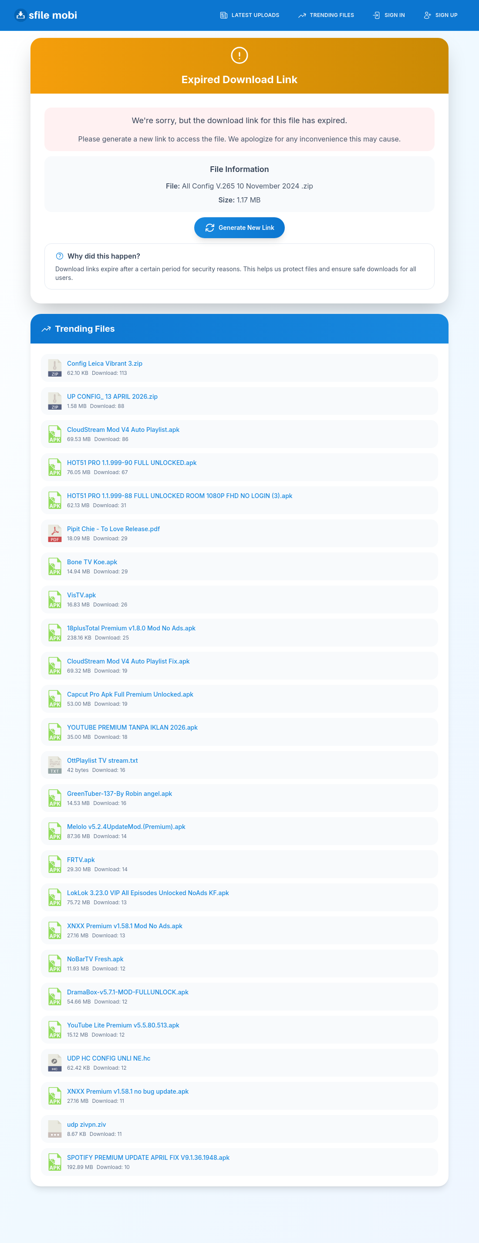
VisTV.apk (81, 595)
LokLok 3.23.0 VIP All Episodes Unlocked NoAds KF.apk (148, 892)
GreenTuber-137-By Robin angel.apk (119, 793)
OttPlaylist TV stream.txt (102, 760)
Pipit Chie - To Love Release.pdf (113, 528)
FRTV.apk (81, 859)
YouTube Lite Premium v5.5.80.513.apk (123, 1025)
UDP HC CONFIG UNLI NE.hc (109, 1058)
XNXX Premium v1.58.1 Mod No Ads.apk (124, 926)
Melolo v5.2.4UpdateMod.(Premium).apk (126, 826)
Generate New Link (239, 227)
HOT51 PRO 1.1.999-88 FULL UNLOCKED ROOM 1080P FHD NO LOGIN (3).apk (180, 495)
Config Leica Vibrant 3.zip (104, 363)
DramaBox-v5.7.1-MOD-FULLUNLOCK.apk (128, 992)
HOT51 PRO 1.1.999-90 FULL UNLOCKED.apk (132, 462)
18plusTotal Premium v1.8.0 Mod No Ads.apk (131, 628)
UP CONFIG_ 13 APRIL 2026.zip (112, 396)
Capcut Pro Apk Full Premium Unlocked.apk (130, 694)
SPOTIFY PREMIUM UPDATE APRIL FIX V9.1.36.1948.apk (148, 1157)
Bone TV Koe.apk (92, 562)
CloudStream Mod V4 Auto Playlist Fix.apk (128, 661)
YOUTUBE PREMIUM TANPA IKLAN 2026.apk (132, 727)
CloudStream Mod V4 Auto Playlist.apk (123, 429)
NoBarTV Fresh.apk (95, 959)
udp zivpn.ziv (86, 1124)
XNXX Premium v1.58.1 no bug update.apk (128, 1091)
